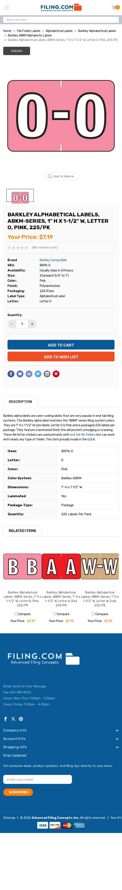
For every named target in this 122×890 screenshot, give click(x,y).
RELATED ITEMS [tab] (22, 531)
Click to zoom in (61, 176)
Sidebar (16, 51)
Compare (23, 614)
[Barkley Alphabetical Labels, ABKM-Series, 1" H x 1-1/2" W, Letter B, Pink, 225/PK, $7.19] (22, 566)
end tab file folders (83, 435)
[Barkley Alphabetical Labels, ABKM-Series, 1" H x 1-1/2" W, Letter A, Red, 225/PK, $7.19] (61, 566)
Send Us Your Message (29, 686)
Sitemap (9, 818)
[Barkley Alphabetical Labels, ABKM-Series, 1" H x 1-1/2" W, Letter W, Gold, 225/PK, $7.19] (100, 566)
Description (20, 402)
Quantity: (15, 315)
